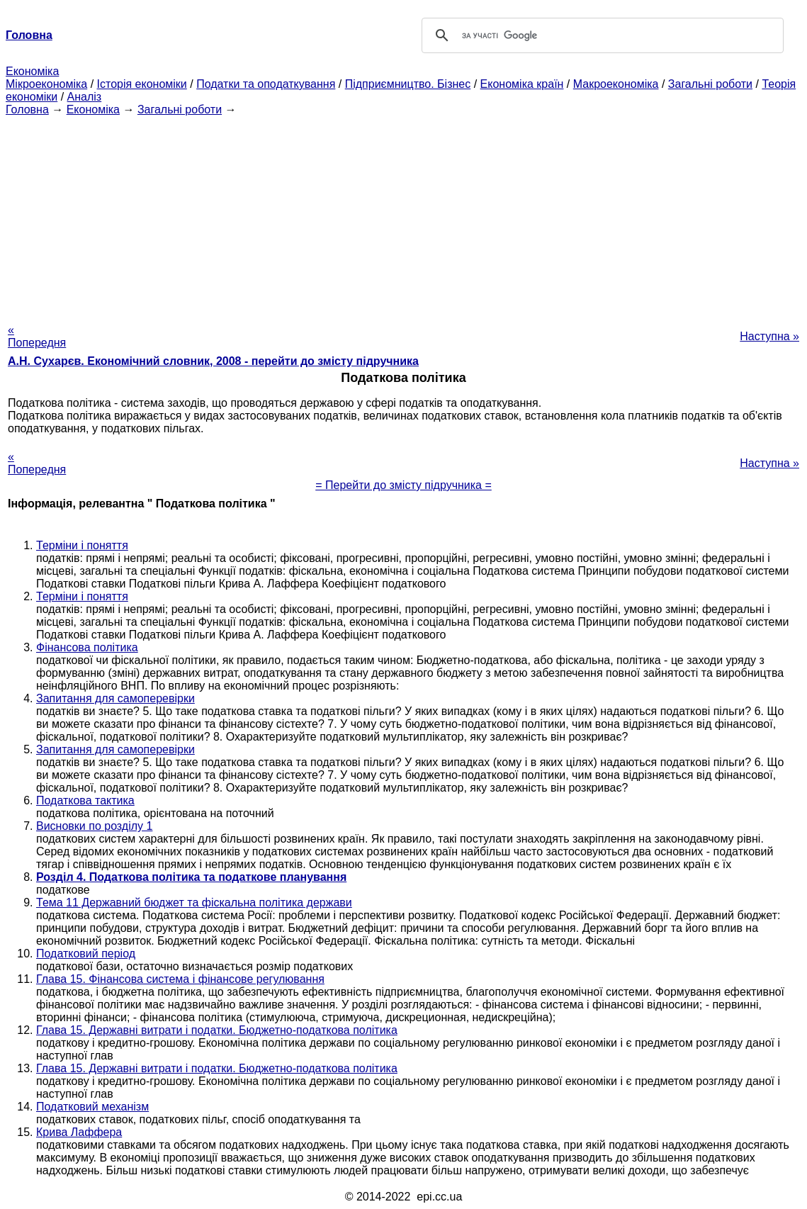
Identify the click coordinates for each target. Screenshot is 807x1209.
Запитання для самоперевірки (115, 698)
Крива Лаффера (79, 1132)
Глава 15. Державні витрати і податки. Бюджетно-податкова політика (216, 1030)
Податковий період (85, 953)
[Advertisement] (403, 215)
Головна (27, 109)
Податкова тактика (85, 800)
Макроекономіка (616, 84)
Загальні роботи (710, 84)
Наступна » (769, 336)
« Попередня (37, 336)
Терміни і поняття (82, 545)
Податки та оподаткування (265, 84)
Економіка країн (522, 84)
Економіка (32, 71)
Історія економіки (142, 84)
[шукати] (601, 35)
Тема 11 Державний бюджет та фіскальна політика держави (194, 902)
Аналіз (84, 97)
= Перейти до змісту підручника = (403, 485)
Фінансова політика (87, 647)
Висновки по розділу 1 (94, 826)
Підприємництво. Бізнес (408, 84)
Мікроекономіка (46, 84)
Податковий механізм (92, 1107)
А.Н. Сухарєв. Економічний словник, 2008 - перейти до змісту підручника (213, 361)
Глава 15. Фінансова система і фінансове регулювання (180, 979)
